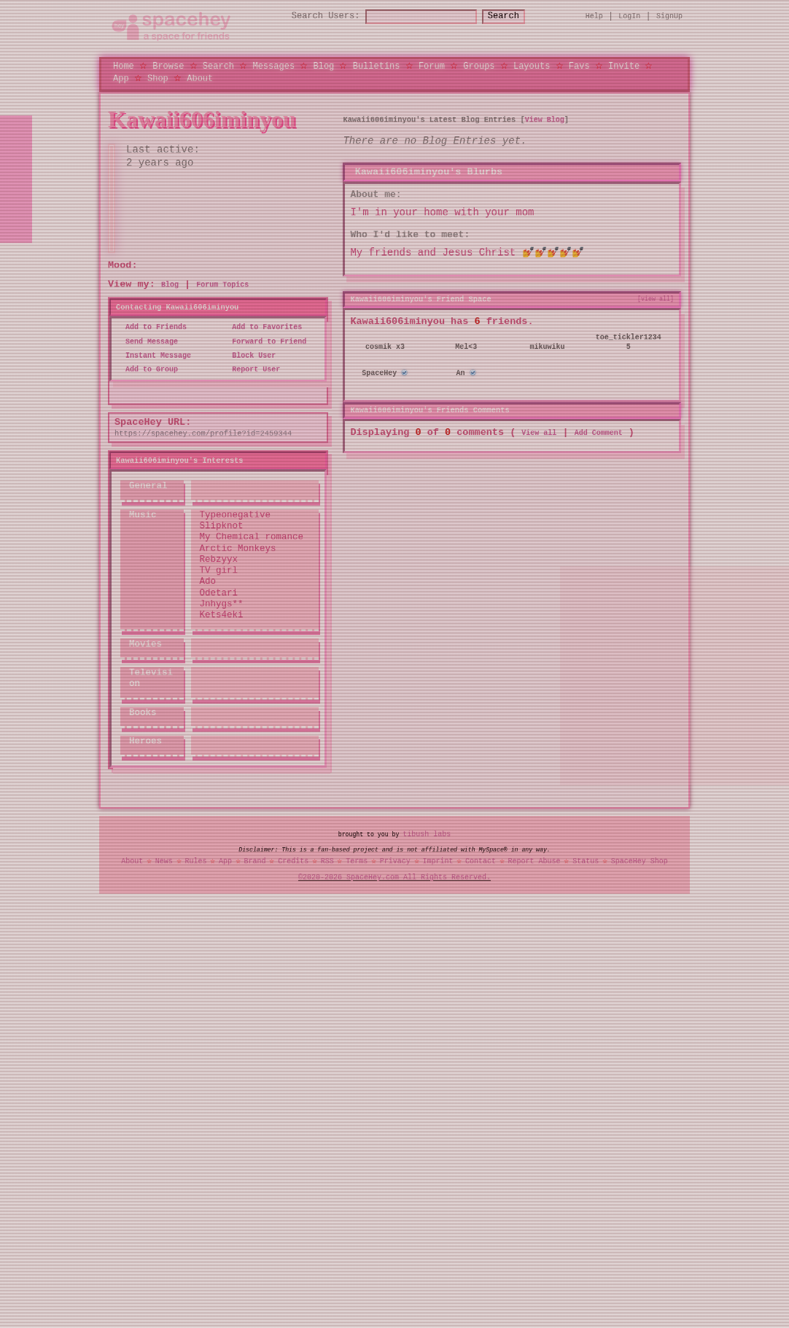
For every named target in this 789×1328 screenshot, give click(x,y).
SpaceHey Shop (639, 861)
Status (585, 861)
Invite (624, 65)
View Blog (544, 120)
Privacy (395, 861)
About (200, 78)
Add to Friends (152, 328)
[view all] (655, 298)
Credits (293, 861)
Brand (255, 861)
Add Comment (599, 432)
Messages (273, 65)
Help (594, 16)
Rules (195, 861)
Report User (251, 369)
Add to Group (147, 369)
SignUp (669, 16)
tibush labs (427, 834)
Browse (168, 65)
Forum (432, 65)
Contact (480, 861)
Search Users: (313, 16)
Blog (323, 65)
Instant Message (154, 355)
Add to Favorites (262, 328)
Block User (249, 355)
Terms (357, 861)
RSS (327, 861)
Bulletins (376, 65)
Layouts (531, 65)
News (164, 861)
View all (538, 432)
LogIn (629, 16)
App (121, 78)
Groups (478, 65)
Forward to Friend (264, 341)
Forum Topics (222, 284)
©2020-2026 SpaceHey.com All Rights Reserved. (394, 877)
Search (516, 16)
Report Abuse (534, 861)
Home (123, 65)
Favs (579, 65)
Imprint (437, 861)
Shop (157, 78)
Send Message (147, 341)
